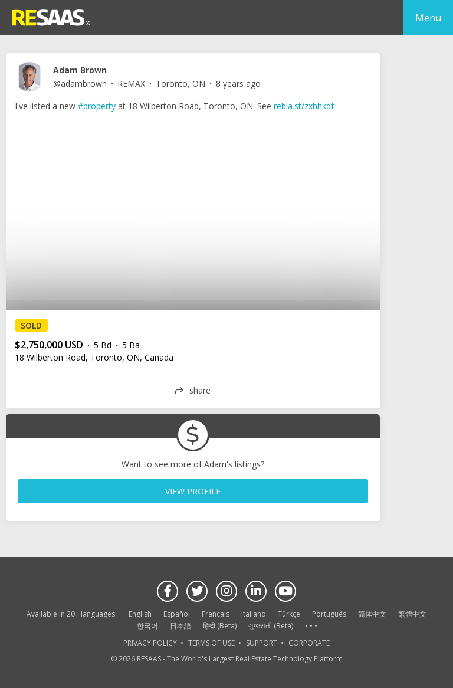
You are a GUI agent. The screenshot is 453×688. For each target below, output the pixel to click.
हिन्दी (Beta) (220, 626)
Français (215, 614)
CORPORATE (309, 643)
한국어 (147, 626)
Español (176, 614)
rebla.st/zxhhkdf (304, 106)
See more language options (311, 626)
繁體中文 (412, 614)
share (200, 390)
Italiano (253, 614)
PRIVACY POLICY (150, 643)
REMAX (131, 83)
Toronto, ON (180, 83)
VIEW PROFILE (193, 491)
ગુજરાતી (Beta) (270, 626)
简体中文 (372, 614)
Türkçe (289, 614)
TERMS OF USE (211, 643)
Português (329, 614)
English (140, 614)
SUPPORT (261, 643)
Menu (428, 17)
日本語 (180, 626)
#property (97, 106)
